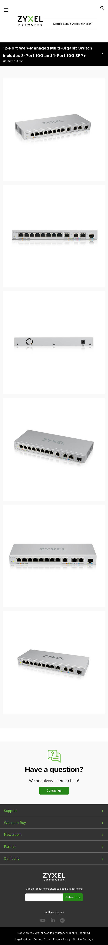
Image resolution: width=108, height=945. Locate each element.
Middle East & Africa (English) (73, 24)
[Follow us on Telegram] (62, 921)
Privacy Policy (62, 939)
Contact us (54, 790)
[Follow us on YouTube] (43, 921)
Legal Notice (23, 939)
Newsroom (13, 835)
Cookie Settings (83, 939)
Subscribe (72, 897)
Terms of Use (41, 939)
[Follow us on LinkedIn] (53, 921)
